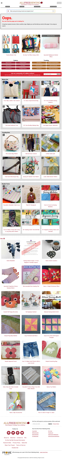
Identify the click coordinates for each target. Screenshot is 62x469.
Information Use (37, 74)
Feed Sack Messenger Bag (11, 176)
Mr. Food (50, 431)
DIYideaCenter (35, 436)
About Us (6, 437)
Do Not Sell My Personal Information (15, 440)
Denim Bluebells (11, 260)
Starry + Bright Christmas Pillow (51, 286)
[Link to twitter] (13, 433)
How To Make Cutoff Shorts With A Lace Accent (31, 362)
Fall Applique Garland (31, 312)
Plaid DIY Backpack (31, 205)
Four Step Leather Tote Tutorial (12, 100)
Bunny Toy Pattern (51, 387)
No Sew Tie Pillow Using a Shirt (31, 55)
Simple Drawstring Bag (51, 361)
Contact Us (20, 437)
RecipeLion (50, 432)
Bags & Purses (8, 62)
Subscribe (24, 442)
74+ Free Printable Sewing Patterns (50, 101)
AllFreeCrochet (35, 432)
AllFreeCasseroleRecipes (53, 436)
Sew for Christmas (53, 65)
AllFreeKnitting (35, 434)
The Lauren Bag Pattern (12, 153)
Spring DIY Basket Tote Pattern (31, 176)
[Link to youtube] (22, 433)
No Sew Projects (39, 65)
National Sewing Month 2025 (51, 312)
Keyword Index (7, 442)
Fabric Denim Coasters (51, 260)
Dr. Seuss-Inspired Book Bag (31, 100)
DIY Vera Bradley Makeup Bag (31, 125)
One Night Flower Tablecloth (50, 125)
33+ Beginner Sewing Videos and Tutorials (50, 230)
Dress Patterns (8, 68)
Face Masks (23, 65)
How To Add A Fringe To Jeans (46, 412)
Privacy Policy (31, 74)
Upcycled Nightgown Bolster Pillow (51, 55)
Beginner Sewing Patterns (53, 62)
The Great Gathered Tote (11, 125)
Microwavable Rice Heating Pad (31, 286)
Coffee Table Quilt (50, 153)
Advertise (12, 437)
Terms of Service (20, 445)
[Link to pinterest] (17, 433)
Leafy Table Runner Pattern (50, 176)
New (2, 238)
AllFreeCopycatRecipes (53, 434)
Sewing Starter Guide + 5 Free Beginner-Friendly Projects (31, 261)
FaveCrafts (34, 431)
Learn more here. (44, 452)
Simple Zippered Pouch (11, 361)
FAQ (25, 437)
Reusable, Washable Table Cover (11, 205)
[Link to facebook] (8, 433)
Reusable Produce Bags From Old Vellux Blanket (31, 387)
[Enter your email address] (40, 423)
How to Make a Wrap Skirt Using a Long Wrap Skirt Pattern (11, 230)
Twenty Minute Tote (11, 55)
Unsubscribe (15, 447)
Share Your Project (10, 445)
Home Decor (39, 68)
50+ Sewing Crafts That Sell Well (31, 229)
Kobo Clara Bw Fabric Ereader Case (10, 387)
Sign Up (58, 74)
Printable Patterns (22, 68)
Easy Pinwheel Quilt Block (31, 335)
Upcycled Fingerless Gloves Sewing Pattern (11, 287)
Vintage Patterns (23, 62)
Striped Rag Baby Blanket (10, 335)
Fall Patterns (39, 62)
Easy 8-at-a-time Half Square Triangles (51, 336)
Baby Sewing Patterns (53, 68)
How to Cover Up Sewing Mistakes (50, 205)
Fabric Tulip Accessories (15, 412)
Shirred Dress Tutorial (31, 153)
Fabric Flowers (8, 65)
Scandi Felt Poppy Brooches (11, 312)
